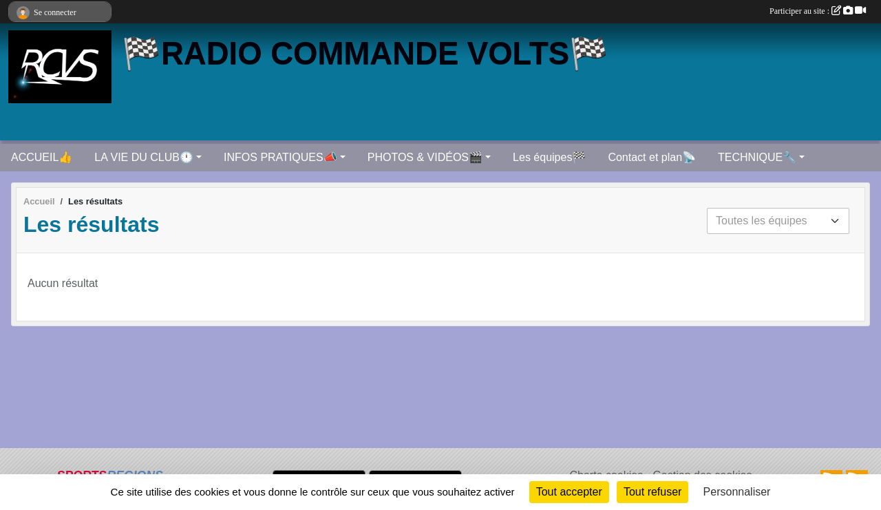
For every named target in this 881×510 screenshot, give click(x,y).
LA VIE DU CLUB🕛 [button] (143, 157)
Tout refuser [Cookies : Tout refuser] (652, 492)
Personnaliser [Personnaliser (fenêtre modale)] (737, 492)
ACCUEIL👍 (41, 157)
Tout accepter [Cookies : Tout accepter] (569, 492)
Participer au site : (817, 11)
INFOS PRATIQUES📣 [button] (280, 157)
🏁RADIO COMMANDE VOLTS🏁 (365, 53)
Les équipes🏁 (549, 157)
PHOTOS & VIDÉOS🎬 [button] (425, 157)
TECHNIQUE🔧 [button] (757, 157)
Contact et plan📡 (652, 157)
